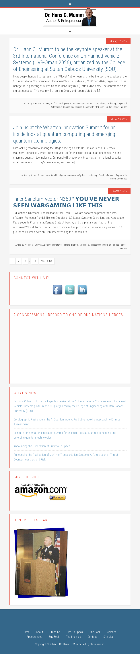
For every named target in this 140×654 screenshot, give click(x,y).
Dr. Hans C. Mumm (70, 17)
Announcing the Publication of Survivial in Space (42, 446)
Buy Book (54, 636)
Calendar (112, 632)
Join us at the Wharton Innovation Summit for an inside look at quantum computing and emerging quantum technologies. (64, 134)
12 (34, 260)
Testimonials (73, 636)
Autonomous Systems (79, 103)
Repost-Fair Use (120, 107)
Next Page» (46, 260)
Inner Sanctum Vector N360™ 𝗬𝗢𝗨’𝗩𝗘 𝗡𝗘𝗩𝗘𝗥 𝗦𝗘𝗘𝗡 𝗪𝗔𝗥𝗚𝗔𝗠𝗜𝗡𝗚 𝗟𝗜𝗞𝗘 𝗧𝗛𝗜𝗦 (66, 202)
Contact (92, 636)
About (39, 632)
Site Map (108, 636)
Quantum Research (107, 175)
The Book (95, 632)
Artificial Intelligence (60, 103)
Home (26, 632)
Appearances (34, 636)
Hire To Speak (75, 632)
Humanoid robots (98, 103)
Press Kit (55, 632)
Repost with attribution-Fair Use (97, 107)
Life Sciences (76, 107)
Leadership (111, 103)
